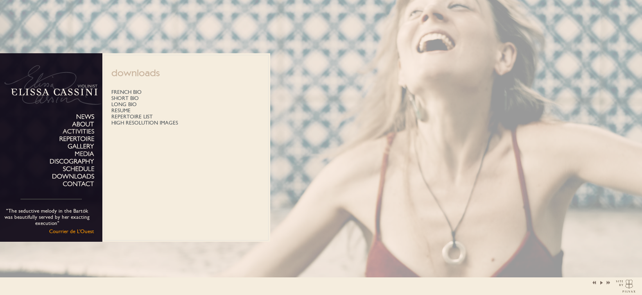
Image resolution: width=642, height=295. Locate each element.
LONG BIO (124, 104)
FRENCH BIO (126, 92)
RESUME (121, 110)
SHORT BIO (125, 98)
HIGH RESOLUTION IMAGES (144, 123)
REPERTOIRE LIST (132, 116)
